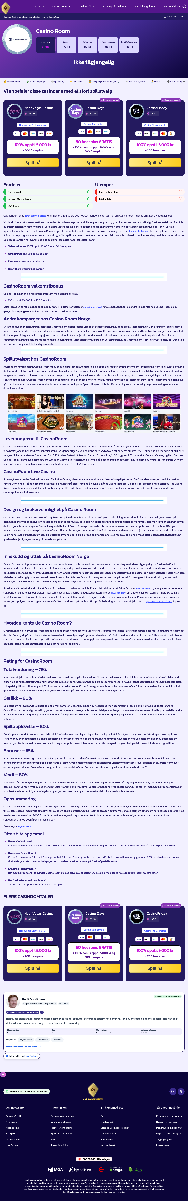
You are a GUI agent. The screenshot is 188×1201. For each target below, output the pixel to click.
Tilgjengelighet (164, 1139)
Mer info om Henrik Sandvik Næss (21, 1046)
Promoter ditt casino (61, 1127)
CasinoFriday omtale (155, 125)
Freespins (11, 1133)
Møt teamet (107, 1122)
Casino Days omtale (94, 124)
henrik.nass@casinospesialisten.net (22, 1012)
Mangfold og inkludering (169, 1127)
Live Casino (12, 1145)
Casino (37, 6)
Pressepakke (162, 1145)
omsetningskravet (92, 307)
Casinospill (85, 6)
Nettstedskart (108, 1145)
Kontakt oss (107, 1139)
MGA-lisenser (118, 592)
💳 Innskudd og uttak (135, 81)
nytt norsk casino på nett (159, 601)
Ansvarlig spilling (59, 1145)
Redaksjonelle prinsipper (169, 1116)
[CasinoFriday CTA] (136, 111)
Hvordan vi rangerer (166, 1122)
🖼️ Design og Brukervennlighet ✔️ (104, 81)
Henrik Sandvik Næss (33, 999)
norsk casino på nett (35, 215)
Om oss (104, 1116)
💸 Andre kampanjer (36, 81)
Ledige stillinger (109, 1133)
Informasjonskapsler (61, 1122)
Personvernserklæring (62, 1116)
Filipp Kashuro (31, 1056)
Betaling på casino (113, 6)
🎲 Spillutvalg (57, 81)
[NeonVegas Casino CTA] (14, 111)
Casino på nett (13, 1116)
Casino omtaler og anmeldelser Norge (29, 17)
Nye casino (11, 1122)
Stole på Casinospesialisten (115, 1127)
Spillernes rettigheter (62, 1133)
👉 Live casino (76, 81)
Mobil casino (12, 1127)
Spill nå (33, 162)
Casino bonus (60, 6)
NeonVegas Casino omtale (33, 125)
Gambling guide (144, 6)
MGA (53, 1139)
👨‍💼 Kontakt (156, 81)
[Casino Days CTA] (75, 111)
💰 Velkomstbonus (12, 81)
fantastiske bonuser (139, 231)
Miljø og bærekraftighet (168, 1133)
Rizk (138, 588)
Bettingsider (171, 6)
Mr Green (146, 588)
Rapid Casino (24, 826)
